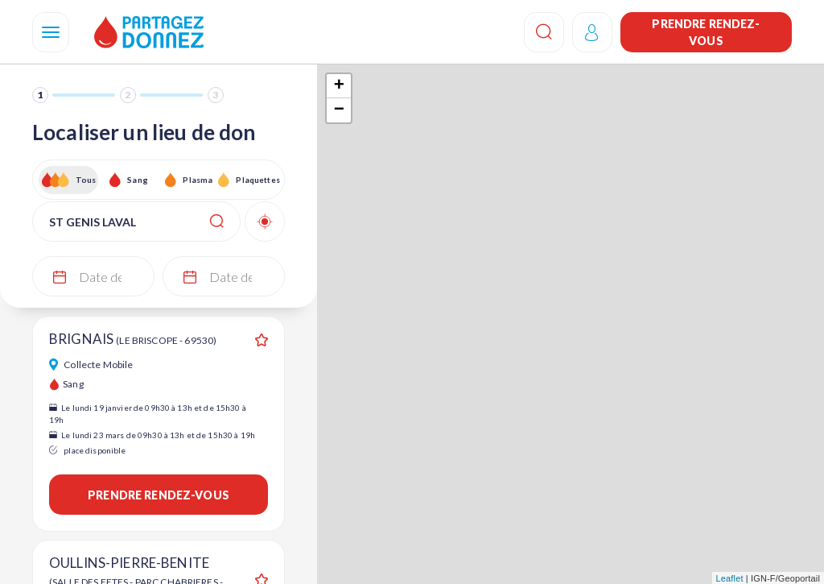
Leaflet (730, 578)
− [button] (339, 110)
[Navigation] (50, 32)
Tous (86, 179)
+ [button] (339, 86)
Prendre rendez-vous (706, 32)
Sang (137, 179)
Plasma (197, 179)
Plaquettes (257, 179)
